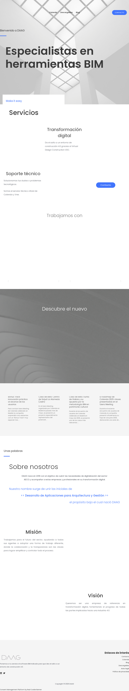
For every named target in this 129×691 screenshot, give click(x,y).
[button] (8, 281)
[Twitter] (4, 673)
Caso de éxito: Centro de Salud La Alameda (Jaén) (49, 399)
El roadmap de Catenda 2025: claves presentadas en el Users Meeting (110, 400)
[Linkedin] (1, 673)
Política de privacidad (120, 671)
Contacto (125, 656)
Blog (78, 12)
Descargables (66, 12)
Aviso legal (124, 668)
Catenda (53, 12)
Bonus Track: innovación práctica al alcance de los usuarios (18, 400)
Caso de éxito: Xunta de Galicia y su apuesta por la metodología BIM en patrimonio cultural (79, 401)
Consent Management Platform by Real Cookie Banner (22, 689)
